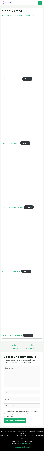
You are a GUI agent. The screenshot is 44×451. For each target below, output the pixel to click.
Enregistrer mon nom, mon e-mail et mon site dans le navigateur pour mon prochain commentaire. (21, 413)
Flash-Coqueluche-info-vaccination (11, 79)
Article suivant (30, 345)
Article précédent (14, 345)
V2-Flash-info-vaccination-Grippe (11, 271)
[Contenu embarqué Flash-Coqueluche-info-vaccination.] (22, 47)
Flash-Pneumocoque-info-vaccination (12, 207)
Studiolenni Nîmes (26, 444)
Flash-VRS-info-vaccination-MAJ (10, 143)
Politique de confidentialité (22, 447)
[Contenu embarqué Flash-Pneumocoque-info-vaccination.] (22, 175)
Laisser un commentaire (10, 15)
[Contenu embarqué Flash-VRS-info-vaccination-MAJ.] (22, 111)
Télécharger (27, 79)
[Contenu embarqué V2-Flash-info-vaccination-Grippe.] (22, 239)
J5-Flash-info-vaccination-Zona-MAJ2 (12, 335)
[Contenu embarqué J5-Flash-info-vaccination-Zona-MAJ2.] (22, 303)
